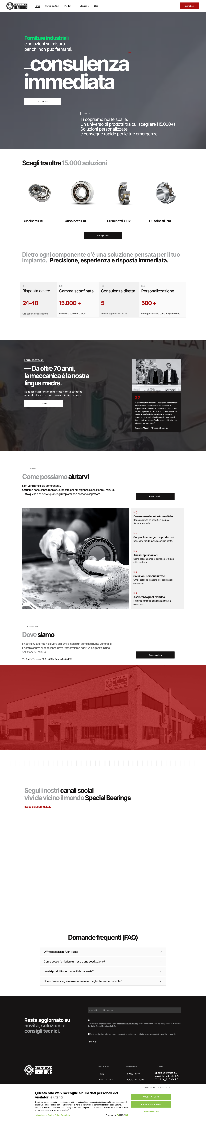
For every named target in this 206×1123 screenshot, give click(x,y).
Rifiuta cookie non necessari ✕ (157, 1087)
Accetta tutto (151, 1097)
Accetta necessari (150, 1104)
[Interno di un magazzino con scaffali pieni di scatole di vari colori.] (156, 834)
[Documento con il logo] (156, 887)
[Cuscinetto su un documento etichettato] (103, 847)
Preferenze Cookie (135, 1079)
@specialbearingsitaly (37, 806)
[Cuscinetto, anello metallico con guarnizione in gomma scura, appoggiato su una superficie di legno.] (50, 887)
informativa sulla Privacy (127, 1023)
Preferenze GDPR (151, 1112)
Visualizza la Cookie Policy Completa (53, 1115)
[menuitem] (37, 6)
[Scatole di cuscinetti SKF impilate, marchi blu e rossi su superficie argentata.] (50, 834)
